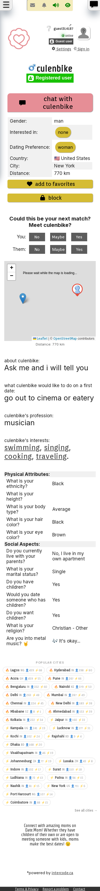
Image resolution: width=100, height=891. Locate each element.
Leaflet (40, 338)
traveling (51, 456)
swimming (22, 447)
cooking (18, 456)
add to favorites (50, 184)
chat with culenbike (46, 102)
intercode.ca (62, 873)
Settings (61, 49)
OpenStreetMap (65, 338)
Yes (79, 237)
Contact (79, 889)
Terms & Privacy (26, 889)
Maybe (58, 237)
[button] (77, 291)
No (36, 237)
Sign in (81, 49)
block (50, 198)
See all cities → (86, 810)
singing (56, 447)
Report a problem (56, 889)
